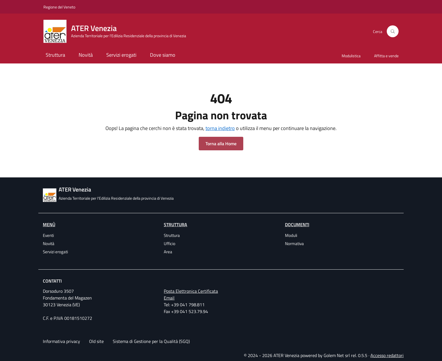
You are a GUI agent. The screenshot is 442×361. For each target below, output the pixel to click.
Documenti (297, 224)
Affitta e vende (386, 56)
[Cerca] (393, 31)
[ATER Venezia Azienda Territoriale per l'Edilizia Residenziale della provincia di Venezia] (118, 31)
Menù (49, 224)
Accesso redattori (387, 355)
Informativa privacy (61, 341)
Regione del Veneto (59, 7)
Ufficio (169, 243)
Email (169, 297)
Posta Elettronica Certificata (191, 291)
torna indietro (220, 128)
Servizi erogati (121, 55)
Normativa (294, 243)
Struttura (55, 55)
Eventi (48, 235)
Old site (96, 341)
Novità (86, 55)
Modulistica (351, 56)
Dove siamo (162, 55)
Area (168, 251)
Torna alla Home (221, 143)
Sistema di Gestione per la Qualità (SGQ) (151, 341)
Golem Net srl (337, 355)
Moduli (291, 235)
